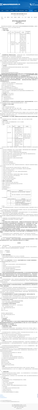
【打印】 (23, 15)
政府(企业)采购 (21, 10)
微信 (5, 17)
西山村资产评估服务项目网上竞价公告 (6, 400)
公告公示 (16, 10)
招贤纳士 (35, 10)
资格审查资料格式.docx (2, 396)
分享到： (2, 17)
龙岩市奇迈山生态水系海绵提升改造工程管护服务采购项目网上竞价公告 (10, 401)
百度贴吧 (29, 17)
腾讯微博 (15, 17)
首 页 (2, 10)
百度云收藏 (35, 17)
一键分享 (2, 18)
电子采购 (30, 10)
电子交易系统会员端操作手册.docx (3, 397)
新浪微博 (19, 17)
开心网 (25, 17)
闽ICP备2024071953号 (19, 408)
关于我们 (7, 10)
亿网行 (18, 407)
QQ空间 (12, 17)
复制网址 (8, 17)
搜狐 (31, 17)
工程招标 (26, 10)
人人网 (22, 17)
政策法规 (11, 10)
